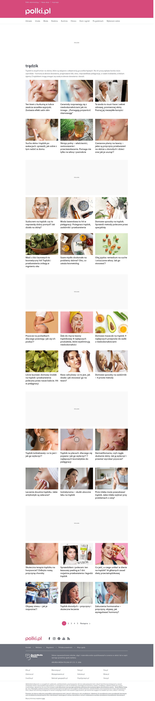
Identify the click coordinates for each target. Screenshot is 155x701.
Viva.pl (105, 670)
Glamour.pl (29, 674)
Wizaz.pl (106, 674)
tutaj (43, 698)
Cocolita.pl (29, 678)
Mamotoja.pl (56, 670)
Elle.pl (28, 670)
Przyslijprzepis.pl (83, 678)
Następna (84, 623)
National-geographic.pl (60, 678)
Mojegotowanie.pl (58, 674)
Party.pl (80, 670)
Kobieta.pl (81, 674)
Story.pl (106, 678)
